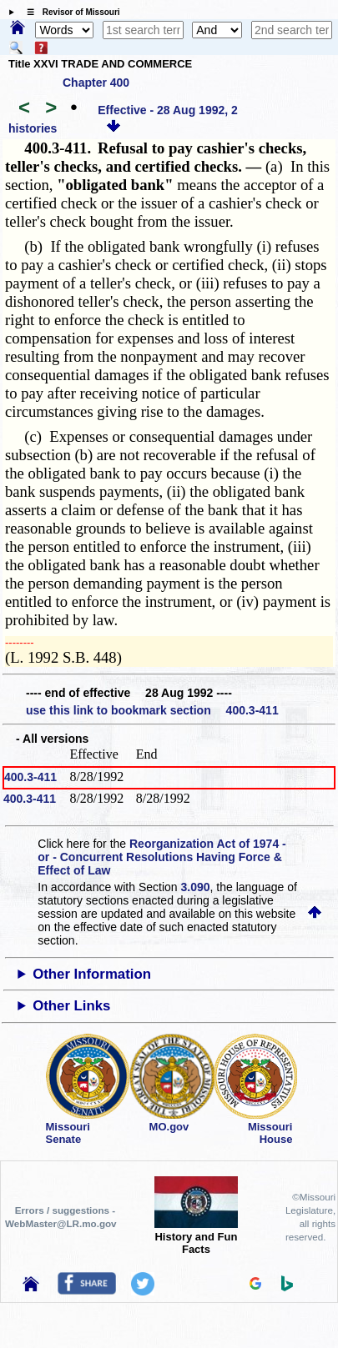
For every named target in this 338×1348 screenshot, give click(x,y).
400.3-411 (30, 777)
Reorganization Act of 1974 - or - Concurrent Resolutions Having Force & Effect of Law (161, 857)
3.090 (195, 887)
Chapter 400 (96, 82)
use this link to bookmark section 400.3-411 (152, 710)
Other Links (71, 1006)
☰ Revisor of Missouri (69, 12)
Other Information (92, 974)
